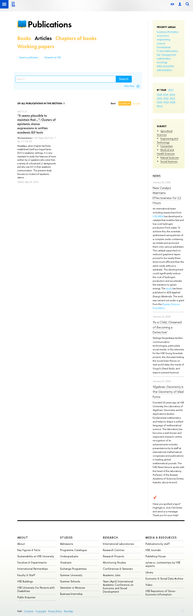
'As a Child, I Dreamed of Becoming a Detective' (167, 327)
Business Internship (71, 594)
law (158, 54)
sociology (162, 62)
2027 (171, 90)
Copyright (40, 611)
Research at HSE (52, 57)
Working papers (35, 46)
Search (124, 79)
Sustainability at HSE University (35, 556)
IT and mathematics (167, 50)
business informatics (167, 31)
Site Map (68, 611)
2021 (172, 98)
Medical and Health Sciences (166, 151)
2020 (159, 102)
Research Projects (113, 556)
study (169, 288)
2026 (159, 94)
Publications (49, 24)
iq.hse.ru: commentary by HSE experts (163, 564)
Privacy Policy (55, 611)
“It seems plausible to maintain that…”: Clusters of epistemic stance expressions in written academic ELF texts (36, 123)
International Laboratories (118, 544)
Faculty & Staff (26, 575)
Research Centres (113, 550)
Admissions (66, 544)
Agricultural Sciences (164, 132)
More (160, 106)
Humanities (166, 146)
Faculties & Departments (32, 562)
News (157, 176)
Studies (66, 537)
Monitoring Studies (114, 562)
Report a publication (28, 57)
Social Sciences (168, 161)
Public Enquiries (26, 597)
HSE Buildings (25, 581)
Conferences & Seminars (118, 568)
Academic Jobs (111, 575)
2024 (172, 94)
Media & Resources (161, 537)
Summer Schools (70, 581)
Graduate (65, 562)
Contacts (28, 611)
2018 (172, 102)
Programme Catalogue (73, 550)
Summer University (71, 575)
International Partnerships (32, 568)
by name (123, 103)
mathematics (164, 58)
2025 (165, 94)
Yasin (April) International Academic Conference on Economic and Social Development (118, 587)
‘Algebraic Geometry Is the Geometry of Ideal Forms (168, 391)
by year (136, 103)
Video (149, 585)
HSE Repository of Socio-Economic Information (161, 592)
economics (163, 35)
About (22, 537)
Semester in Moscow (72, 587)
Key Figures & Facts (28, 550)
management (168, 54)
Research (110, 537)
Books (24, 38)
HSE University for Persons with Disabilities (36, 589)
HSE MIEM (158, 216)
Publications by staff (158, 544)
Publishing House (156, 556)
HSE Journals (153, 550)
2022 (166, 98)
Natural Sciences (169, 157)
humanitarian (164, 47)
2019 (166, 102)
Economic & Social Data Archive (164, 578)
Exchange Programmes (73, 568)
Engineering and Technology (167, 140)
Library (149, 572)
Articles (43, 38)
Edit (183, 610)
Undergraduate (69, 556)
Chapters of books (75, 38)
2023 (159, 98)
